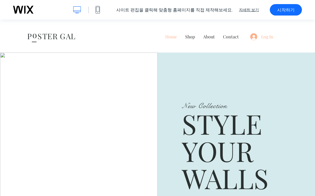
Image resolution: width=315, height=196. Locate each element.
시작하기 (286, 10)
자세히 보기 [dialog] (249, 9)
